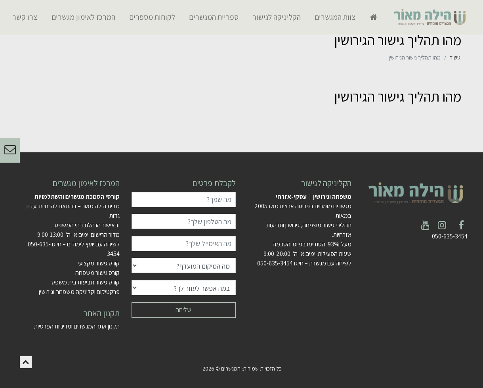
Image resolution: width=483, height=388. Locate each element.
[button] (26, 362)
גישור (455, 57)
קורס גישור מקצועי (99, 263)
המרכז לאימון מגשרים (83, 17)
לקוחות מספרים (152, 17)
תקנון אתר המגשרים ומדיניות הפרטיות (77, 326)
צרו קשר (24, 17)
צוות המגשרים (335, 17)
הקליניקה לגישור (276, 17)
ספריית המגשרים (214, 17)
